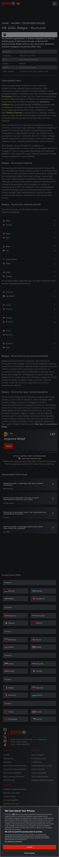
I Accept (29, 847)
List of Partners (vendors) (13, 841)
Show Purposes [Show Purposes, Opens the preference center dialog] (29, 853)
